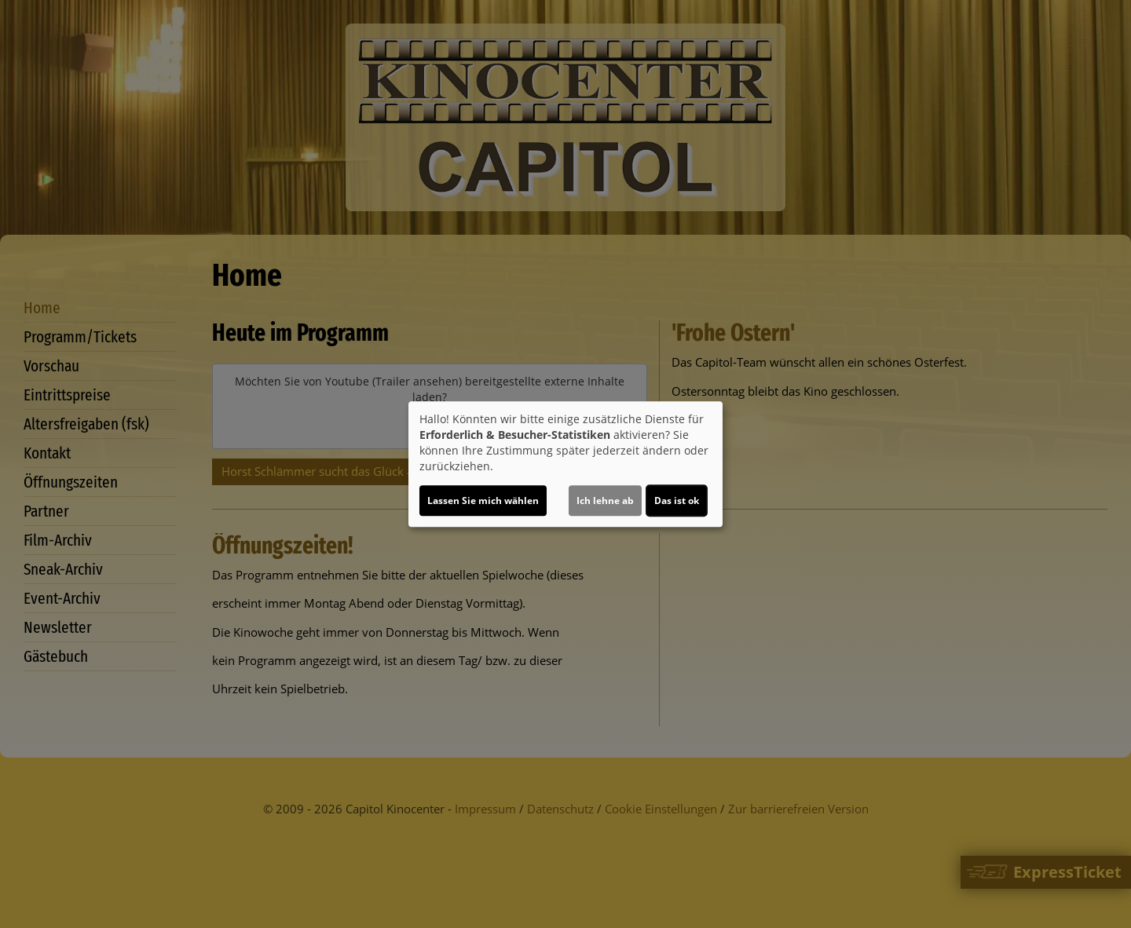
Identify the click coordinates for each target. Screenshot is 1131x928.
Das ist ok (676, 500)
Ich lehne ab (605, 500)
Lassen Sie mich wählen (483, 500)
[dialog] (565, 464)
